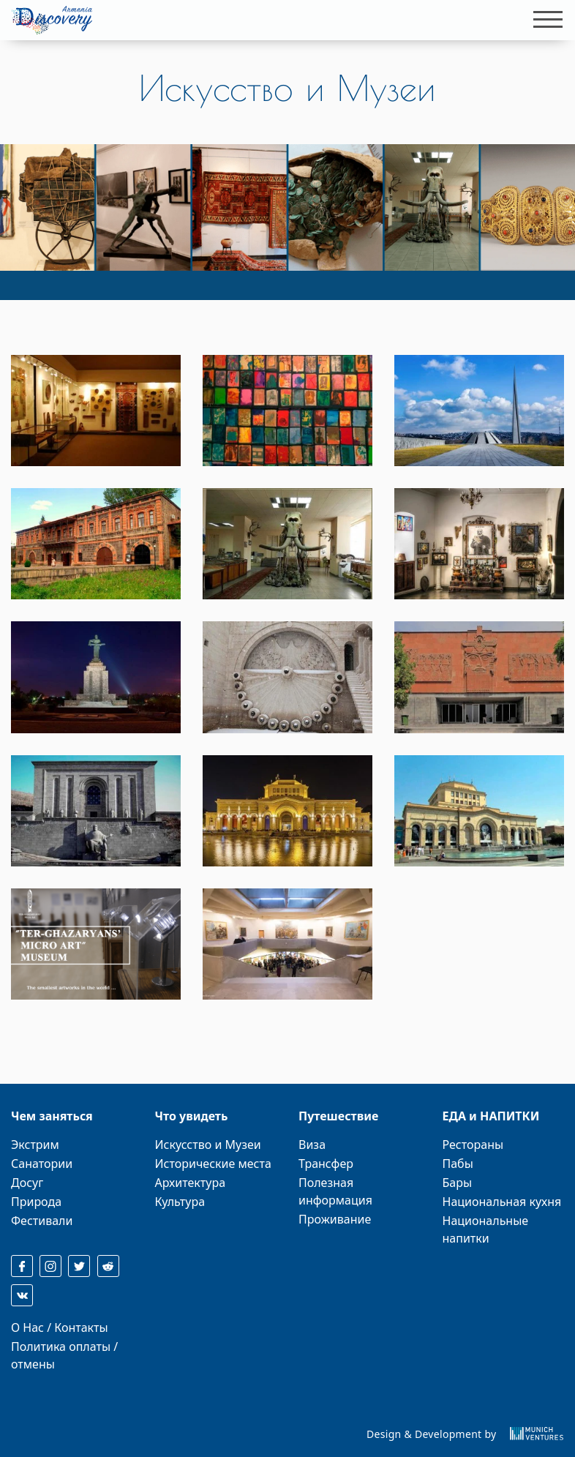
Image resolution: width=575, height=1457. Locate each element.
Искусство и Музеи (208, 1144)
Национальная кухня (502, 1202)
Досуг (27, 1183)
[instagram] (50, 1266)
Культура (180, 1202)
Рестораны (473, 1144)
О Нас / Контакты (59, 1327)
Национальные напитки (486, 1229)
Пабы (458, 1164)
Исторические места (213, 1164)
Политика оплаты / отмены (64, 1355)
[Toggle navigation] (543, 19)
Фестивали (41, 1221)
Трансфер (325, 1164)
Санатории (41, 1164)
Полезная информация (335, 1191)
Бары (458, 1183)
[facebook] (22, 1266)
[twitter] (79, 1266)
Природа (36, 1202)
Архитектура (190, 1183)
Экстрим (35, 1144)
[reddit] (108, 1266)
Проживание (334, 1219)
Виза (312, 1144)
